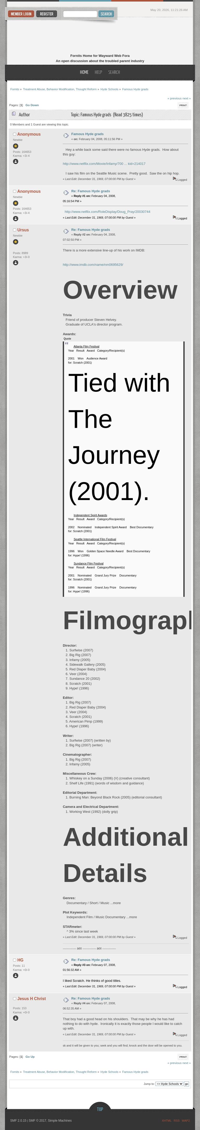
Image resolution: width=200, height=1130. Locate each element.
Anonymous (29, 134)
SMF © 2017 (37, 1120)
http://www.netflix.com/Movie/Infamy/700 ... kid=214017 (104, 164)
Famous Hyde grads (87, 134)
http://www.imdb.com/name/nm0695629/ (93, 265)
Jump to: (149, 1083)
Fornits (100, 36)
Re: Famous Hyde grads (90, 191)
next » (187, 98)
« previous (174, 98)
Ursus (23, 230)
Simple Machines (60, 1120)
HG (20, 960)
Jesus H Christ (31, 998)
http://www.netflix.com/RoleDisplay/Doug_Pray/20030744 (107, 212)
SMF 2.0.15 (18, 1120)
